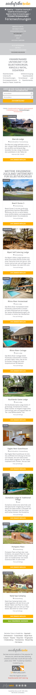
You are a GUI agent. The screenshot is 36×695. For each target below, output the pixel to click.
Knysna (12, 638)
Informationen (18, 29)
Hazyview (20, 638)
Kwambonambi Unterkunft (15, 108)
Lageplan (18, 35)
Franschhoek (18, 636)
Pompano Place (18, 547)
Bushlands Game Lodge (18, 400)
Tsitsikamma (19, 640)
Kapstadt (27, 633)
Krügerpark (29, 638)
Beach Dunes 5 (18, 203)
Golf (18, 38)
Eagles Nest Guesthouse (18, 449)
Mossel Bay (29, 640)
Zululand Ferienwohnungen (18, 16)
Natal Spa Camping (18, 596)
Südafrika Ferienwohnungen (17, 12)
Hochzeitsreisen (18, 40)
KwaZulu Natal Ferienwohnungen (17, 14)
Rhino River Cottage (18, 350)
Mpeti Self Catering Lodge (18, 252)
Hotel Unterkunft (28, 108)
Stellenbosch (8, 636)
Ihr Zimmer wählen (18, 160)
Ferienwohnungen (18, 52)
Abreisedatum (31, 97)
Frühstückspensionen (18, 50)
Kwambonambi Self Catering (18, 678)
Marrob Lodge (18, 139)
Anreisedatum (31, 93)
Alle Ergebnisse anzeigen (18, 621)
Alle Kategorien (18, 45)
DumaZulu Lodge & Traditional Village (18, 499)
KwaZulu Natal (18, 26)
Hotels (18, 47)
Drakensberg (8, 640)
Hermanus (18, 642)
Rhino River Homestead (17, 301)
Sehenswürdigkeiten (18, 31)
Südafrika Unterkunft (22, 10)
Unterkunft (18, 33)
